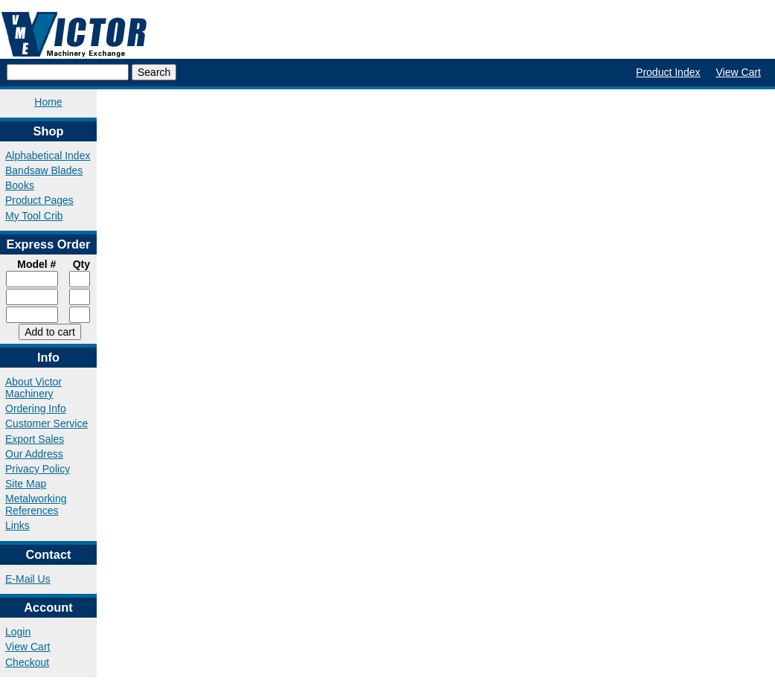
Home (48, 102)
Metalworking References (35, 504)
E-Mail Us (28, 579)
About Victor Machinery (33, 388)
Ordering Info (35, 408)
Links (17, 525)
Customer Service (46, 423)
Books (19, 185)
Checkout (27, 662)
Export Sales (34, 439)
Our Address (34, 454)
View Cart (737, 72)
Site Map (25, 484)
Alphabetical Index (47, 155)
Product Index (668, 72)
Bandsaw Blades (44, 170)
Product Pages (39, 200)
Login (17, 632)
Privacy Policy (37, 469)
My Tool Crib (34, 216)
